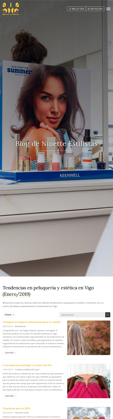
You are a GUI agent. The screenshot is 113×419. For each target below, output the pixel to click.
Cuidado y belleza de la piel (27, 369)
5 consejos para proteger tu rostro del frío (27, 365)
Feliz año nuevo (22, 412)
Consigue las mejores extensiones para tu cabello (31, 322)
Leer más (9, 352)
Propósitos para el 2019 (16, 408)
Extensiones (20, 326)
